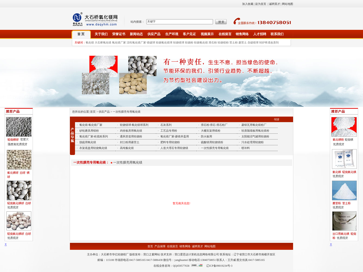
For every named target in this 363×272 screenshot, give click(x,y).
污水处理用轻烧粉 (252, 142)
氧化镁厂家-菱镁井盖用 (174, 136)
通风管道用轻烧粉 (131, 136)
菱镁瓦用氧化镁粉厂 (253, 125)
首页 (150, 246)
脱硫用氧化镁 (87, 142)
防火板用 (206, 136)
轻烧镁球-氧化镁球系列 (134, 125)
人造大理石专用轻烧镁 (174, 148)
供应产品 (153, 34)
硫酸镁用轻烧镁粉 (212, 142)
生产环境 (171, 34)
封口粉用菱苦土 (129, 142)
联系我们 (277, 34)
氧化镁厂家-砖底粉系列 (93, 136)
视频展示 (207, 34)
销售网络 (242, 34)
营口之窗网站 (151, 254)
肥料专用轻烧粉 (170, 142)
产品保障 (160, 246)
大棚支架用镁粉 (210, 130)
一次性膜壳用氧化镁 (127, 162)
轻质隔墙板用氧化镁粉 (255, 130)
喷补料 (245, 148)
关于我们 (101, 34)
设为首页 (260, 4)
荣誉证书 (118, 34)
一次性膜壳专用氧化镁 (215, 148)
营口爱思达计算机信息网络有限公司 (197, 254)
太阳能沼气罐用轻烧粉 (255, 136)
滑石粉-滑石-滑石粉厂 (214, 125)
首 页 (81, 34)
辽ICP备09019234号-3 (219, 265)
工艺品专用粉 (168, 130)
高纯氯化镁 (127, 148)
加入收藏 (247, 4)
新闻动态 (136, 34)
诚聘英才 (274, 4)
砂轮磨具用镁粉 (89, 130)
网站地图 (287, 4)
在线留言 (225, 34)
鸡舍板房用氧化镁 (131, 130)
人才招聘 (259, 34)
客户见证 (189, 34)
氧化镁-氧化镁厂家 (91, 125)
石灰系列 (166, 125)
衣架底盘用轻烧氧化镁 (93, 148)
